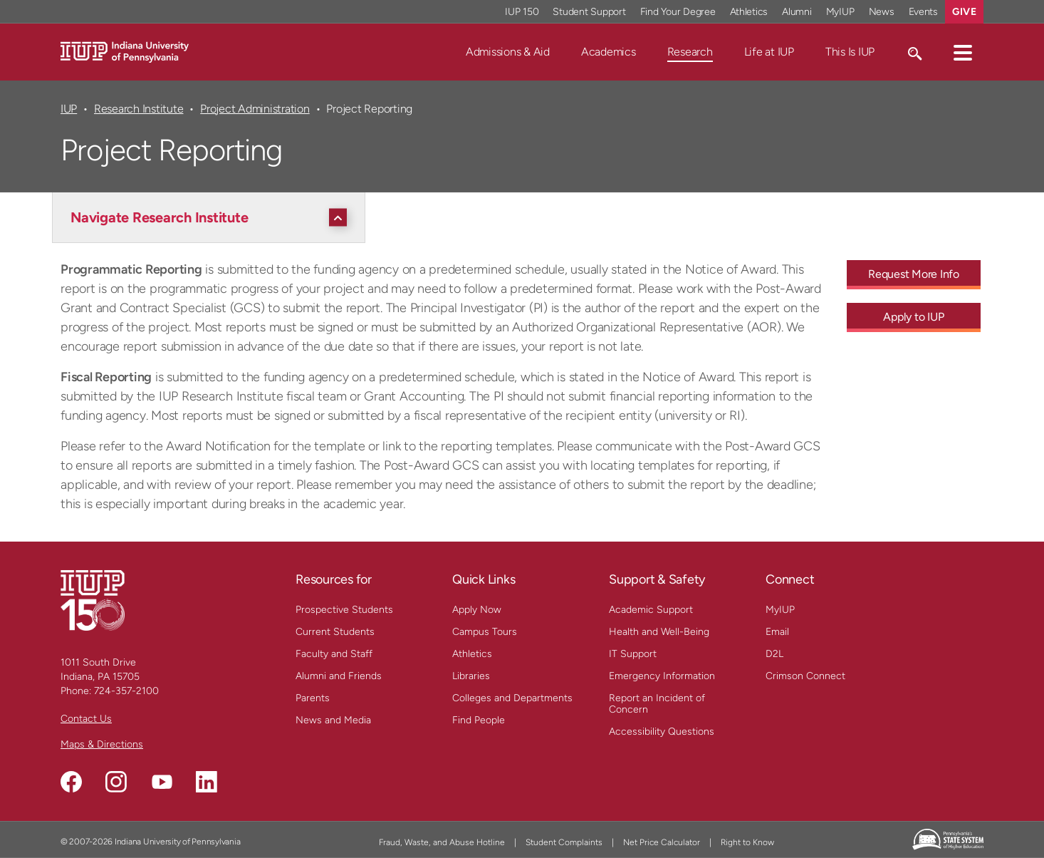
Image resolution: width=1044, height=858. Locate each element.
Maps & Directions (102, 744)
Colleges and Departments (512, 698)
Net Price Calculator (661, 842)
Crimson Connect (805, 676)
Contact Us (86, 719)
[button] (963, 52)
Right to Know (747, 842)
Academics (608, 51)
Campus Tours (484, 632)
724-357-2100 (126, 691)
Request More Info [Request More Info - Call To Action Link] (913, 274)
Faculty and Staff (334, 654)
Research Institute (138, 108)
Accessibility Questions (661, 731)
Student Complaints (564, 842)
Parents (313, 698)
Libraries (471, 676)
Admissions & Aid (508, 51)
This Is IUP (850, 51)
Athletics (472, 654)
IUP (69, 108)
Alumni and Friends (339, 676)
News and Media (333, 720)
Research (690, 51)
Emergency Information (662, 676)
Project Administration (254, 108)
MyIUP (780, 610)
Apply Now (476, 610)
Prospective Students (344, 610)
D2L (774, 654)
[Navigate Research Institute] (212, 217)
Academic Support (651, 610)
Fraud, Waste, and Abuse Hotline (442, 842)
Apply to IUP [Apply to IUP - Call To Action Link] (913, 317)
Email (777, 632)
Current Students (335, 632)
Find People (478, 720)
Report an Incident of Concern (657, 703)
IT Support (633, 654)
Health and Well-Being (659, 632)
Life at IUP (769, 51)
